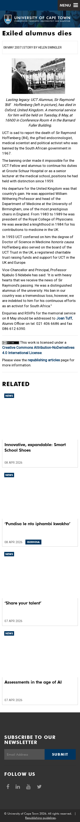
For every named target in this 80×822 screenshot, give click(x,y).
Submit (60, 754)
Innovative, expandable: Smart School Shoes (35, 447)
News (9, 395)
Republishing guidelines (40, 817)
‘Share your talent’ (22, 603)
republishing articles (44, 360)
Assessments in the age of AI (33, 682)
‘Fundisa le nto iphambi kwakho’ (37, 523)
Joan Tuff (64, 318)
